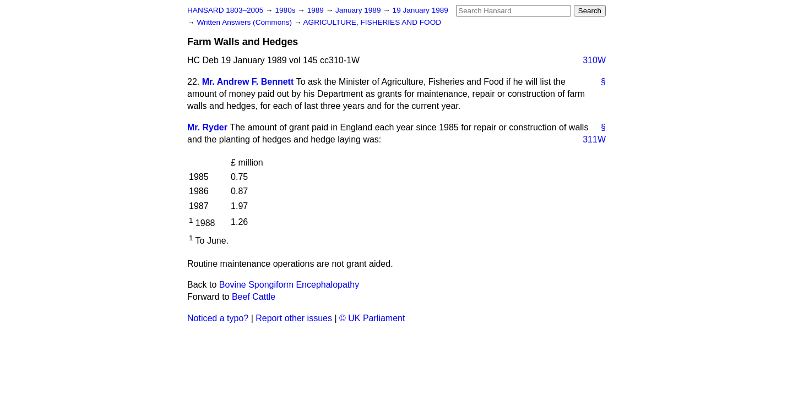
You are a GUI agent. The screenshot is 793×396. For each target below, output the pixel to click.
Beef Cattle (253, 296)
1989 (316, 10)
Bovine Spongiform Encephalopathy (289, 284)
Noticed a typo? (217, 318)
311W (594, 139)
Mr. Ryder (207, 127)
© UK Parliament (372, 318)
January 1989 (359, 10)
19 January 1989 (420, 10)
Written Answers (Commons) (245, 22)
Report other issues (294, 318)
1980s (286, 10)
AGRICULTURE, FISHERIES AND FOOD (372, 22)
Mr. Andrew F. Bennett (248, 81)
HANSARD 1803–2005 (225, 10)
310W (594, 60)
